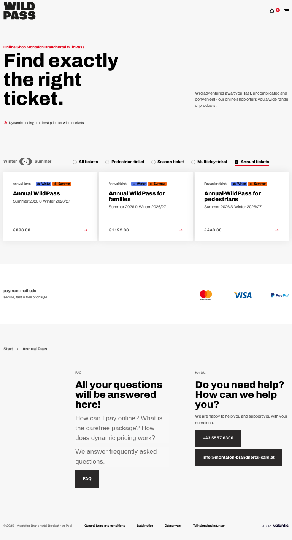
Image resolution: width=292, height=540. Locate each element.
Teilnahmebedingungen (209, 525)
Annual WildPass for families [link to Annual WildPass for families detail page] (137, 196)
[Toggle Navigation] (286, 10)
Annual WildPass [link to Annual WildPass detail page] (36, 193)
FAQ (87, 479)
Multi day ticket (212, 162)
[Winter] (21, 161)
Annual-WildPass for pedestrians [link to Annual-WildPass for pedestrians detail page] (232, 196)
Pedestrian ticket (127, 162)
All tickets (88, 162)
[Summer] (30, 161)
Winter (10, 161)
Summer (43, 161)
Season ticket (170, 162)
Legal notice (145, 525)
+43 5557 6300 (218, 438)
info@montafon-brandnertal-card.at (239, 457)
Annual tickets (255, 162)
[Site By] (275, 526)
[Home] (19, 11)
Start (8, 349)
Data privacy (173, 525)
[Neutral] (26, 161)
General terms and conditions (104, 525)
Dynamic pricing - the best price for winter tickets (43, 123)
